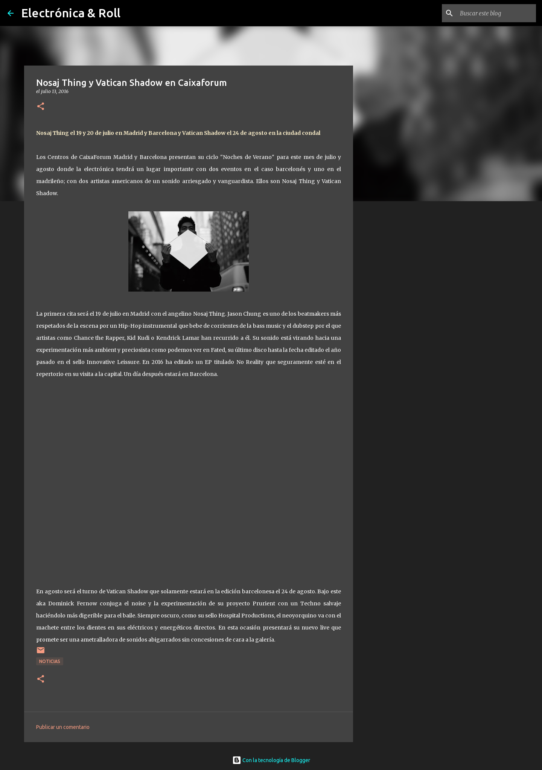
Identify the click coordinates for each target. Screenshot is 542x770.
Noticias (49, 661)
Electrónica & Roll (70, 13)
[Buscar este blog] (496, 13)
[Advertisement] (391, 325)
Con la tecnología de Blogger (271, 760)
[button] (40, 107)
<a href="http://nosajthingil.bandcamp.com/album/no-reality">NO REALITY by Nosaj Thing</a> (188, 480)
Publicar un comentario (63, 727)
